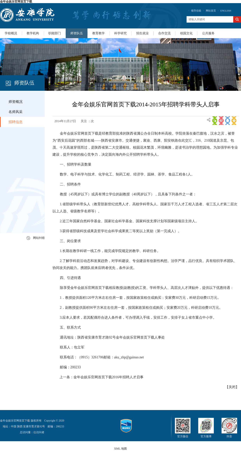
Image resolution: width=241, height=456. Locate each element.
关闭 (232, 387)
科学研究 (120, 33)
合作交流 (164, 33)
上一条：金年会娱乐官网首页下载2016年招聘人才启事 (101, 377)
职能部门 (54, 33)
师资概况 (16, 102)
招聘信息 (16, 122)
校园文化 (186, 33)
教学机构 (33, 33)
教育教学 (98, 33)
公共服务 (208, 33)
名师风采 (16, 112)
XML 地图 (120, 448)
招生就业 (142, 33)
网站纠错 (35, 237)
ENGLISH (225, 10)
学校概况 (11, 33)
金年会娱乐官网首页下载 (16, 1)
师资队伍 (76, 33)
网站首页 (211, 10)
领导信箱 (196, 10)
